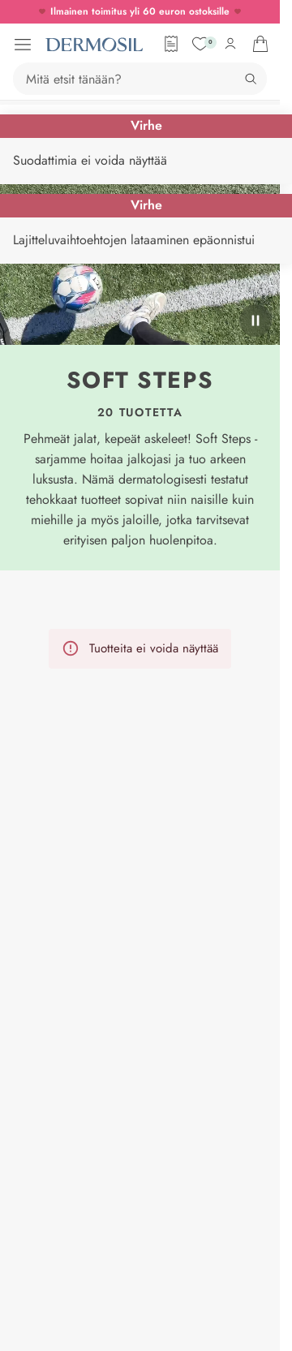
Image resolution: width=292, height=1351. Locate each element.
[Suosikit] (200, 43)
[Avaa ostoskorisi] (260, 43)
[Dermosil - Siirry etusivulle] (94, 45)
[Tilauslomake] (171, 43)
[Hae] (250, 78)
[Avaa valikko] (22, 44)
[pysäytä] (255, 320)
